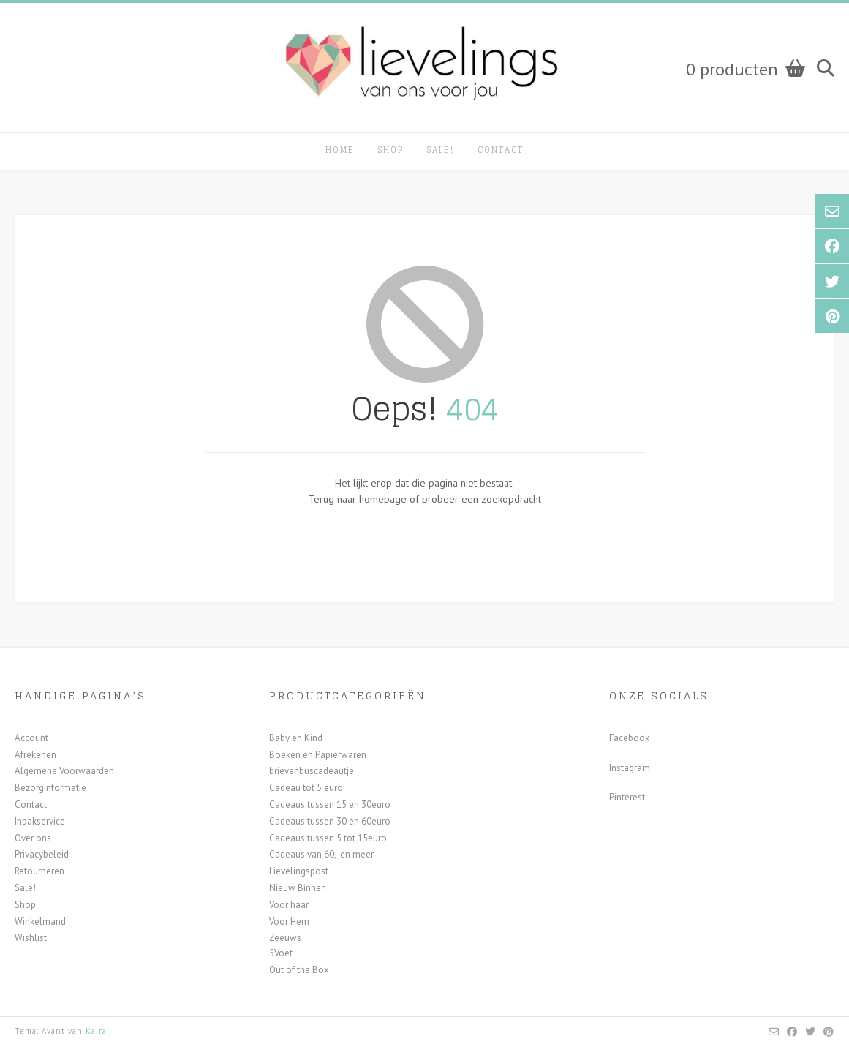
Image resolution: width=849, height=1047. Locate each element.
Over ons (33, 838)
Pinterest (627, 797)
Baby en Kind (295, 738)
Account (31, 738)
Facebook (629, 738)
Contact (501, 150)
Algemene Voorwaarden (64, 771)
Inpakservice (40, 821)
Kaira (96, 1031)
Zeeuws (285, 937)
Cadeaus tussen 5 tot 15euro (328, 838)
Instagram (629, 768)
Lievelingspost (298, 871)
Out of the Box (299, 970)
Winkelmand (40, 921)
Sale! (440, 150)
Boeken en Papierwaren (317, 754)
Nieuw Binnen (297, 888)
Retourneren (39, 871)
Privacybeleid (42, 854)
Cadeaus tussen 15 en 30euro (329, 804)
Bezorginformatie (50, 787)
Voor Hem (289, 921)
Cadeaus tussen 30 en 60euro (329, 821)
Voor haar (289, 904)
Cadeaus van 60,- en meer (321, 854)
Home (340, 150)
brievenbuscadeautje (311, 771)
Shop (391, 150)
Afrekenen (35, 754)
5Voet (281, 953)
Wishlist (31, 937)
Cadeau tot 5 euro (306, 787)
